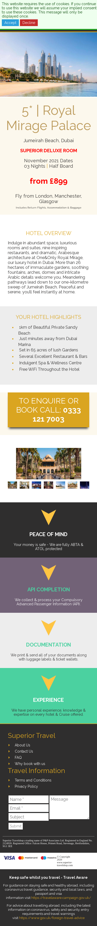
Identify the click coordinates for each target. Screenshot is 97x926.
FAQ (18, 757)
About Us (22, 745)
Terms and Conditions (33, 780)
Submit (15, 826)
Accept (10, 23)
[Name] (29, 799)
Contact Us (24, 751)
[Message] (69, 807)
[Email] (29, 808)
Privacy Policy (26, 786)
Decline (29, 23)
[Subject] (29, 817)
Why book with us (30, 764)
